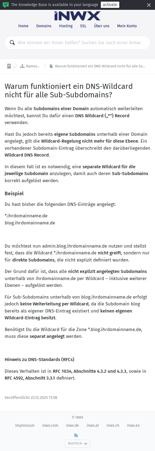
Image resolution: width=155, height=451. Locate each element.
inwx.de (72, 425)
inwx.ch (113, 425)
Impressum (25, 425)
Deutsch (77, 443)
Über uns (102, 26)
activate (110, 4)
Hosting (65, 26)
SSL (83, 26)
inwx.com (50, 425)
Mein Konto (127, 26)
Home (23, 26)
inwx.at (93, 425)
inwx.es (133, 425)
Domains (43, 26)
